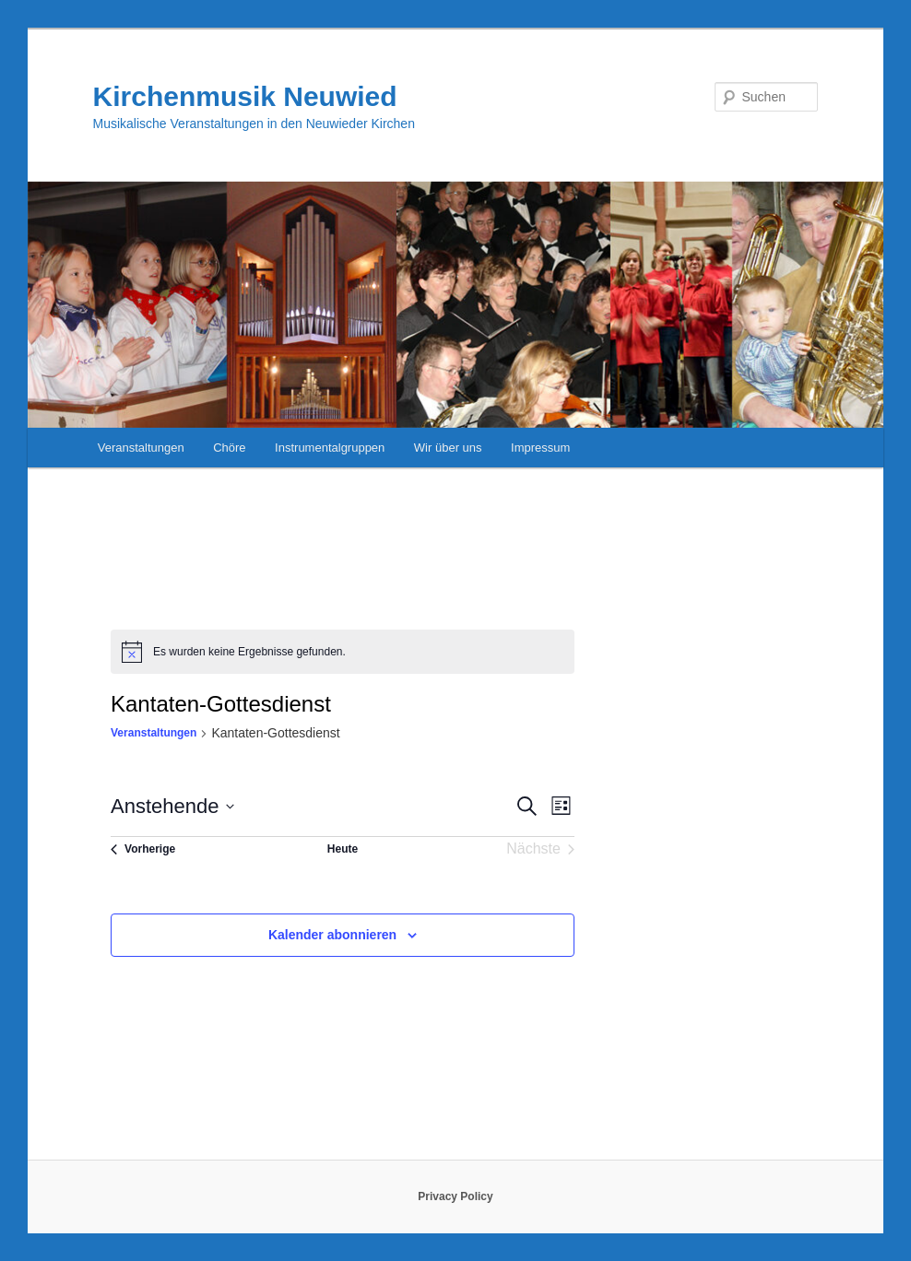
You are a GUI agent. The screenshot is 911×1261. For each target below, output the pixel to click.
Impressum (540, 447)
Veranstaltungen (141, 447)
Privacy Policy (455, 1196)
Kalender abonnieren (332, 934)
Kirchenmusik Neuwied (245, 96)
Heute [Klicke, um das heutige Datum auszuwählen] (342, 849)
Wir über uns (448, 447)
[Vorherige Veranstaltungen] (143, 849)
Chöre (229, 447)
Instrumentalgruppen (330, 447)
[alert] (342, 652)
